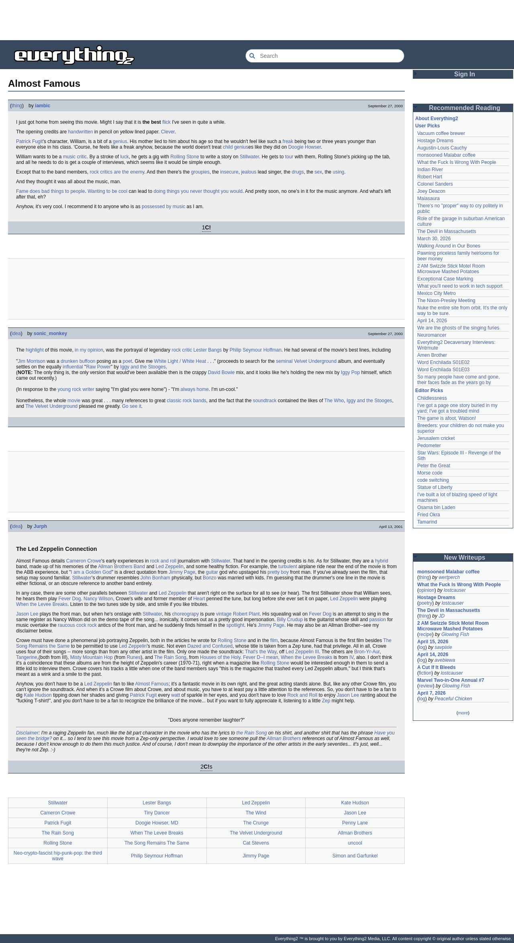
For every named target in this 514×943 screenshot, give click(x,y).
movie (73, 400)
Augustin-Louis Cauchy (442, 148)
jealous (248, 172)
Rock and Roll (302, 695)
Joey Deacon (431, 191)
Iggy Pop (350, 372)
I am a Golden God (91, 572)
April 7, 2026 (431, 693)
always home (195, 389)
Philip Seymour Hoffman (255, 350)
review (426, 686)
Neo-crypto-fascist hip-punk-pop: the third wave (58, 855)
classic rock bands (186, 400)
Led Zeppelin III (302, 652)
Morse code (430, 473)
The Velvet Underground (51, 406)
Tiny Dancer (157, 813)
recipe (425, 634)
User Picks (427, 126)
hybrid (381, 561)
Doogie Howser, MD (156, 823)
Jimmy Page (182, 572)
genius (120, 141)
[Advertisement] (257, 20)
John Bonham (155, 578)
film (274, 640)
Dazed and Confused (210, 646)
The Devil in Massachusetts (446, 231)
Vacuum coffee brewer (441, 133)
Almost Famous (152, 684)
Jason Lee (27, 614)
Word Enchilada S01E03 (443, 369)
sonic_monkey (50, 333)
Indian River (430, 169)
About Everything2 (436, 118)
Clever (168, 132)
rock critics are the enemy (117, 172)
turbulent (287, 566)
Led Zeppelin (170, 566)
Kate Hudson (37, 695)
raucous (66, 625)
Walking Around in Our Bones (448, 246)
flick (166, 122)
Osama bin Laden (436, 507)
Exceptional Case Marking (445, 279)
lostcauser (455, 590)
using (339, 172)
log (422, 647)
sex (318, 172)
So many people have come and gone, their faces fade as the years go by (458, 379)
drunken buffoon (78, 361)
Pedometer (429, 445)
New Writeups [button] (464, 557)
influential (73, 367)
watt (175, 695)
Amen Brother (432, 355)
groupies (200, 172)
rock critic (182, 350)
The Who (334, 400)
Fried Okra (428, 515)
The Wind (256, 813)
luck (124, 157)
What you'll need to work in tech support (459, 286)
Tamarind (427, 522)
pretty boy (278, 572)
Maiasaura (428, 198)
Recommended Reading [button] (464, 107)
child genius (235, 147)
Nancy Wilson (98, 598)
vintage (224, 614)
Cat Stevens (256, 843)
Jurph (40, 526)
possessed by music (163, 206)
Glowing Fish (455, 634)
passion (377, 619)
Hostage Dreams (435, 140)
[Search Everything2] (324, 56)
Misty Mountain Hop (91, 657)
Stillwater (249, 157)
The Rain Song (170, 657)
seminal (284, 361)
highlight (35, 350)
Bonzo (209, 578)
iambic (42, 105)
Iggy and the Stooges (142, 367)
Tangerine (26, 657)
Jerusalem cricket (436, 438)
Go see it (131, 406)
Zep (326, 701)
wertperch (449, 577)
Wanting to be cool (107, 191)
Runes (133, 657)
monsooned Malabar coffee (446, 155)
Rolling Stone (184, 157)
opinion (426, 590)
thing (17, 105)
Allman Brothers (284, 738)
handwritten (80, 132)
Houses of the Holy (220, 657)
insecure (229, 172)
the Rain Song (252, 733)
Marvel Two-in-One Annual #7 (450, 680)
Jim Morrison (31, 361)
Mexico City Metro (436, 293)
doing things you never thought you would (198, 191)
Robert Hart (429, 177)
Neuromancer (432, 335)
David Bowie (221, 372)
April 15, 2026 (432, 641)
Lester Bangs (208, 350)
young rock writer (75, 389)
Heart (199, 598)
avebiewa (444, 660)
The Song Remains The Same (156, 843)
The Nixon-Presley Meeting (446, 300)
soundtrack (265, 400)
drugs (298, 172)
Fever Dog (69, 598)
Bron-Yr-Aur (366, 652)
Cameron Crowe (83, 561)
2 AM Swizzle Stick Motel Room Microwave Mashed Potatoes (451, 268)
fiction (425, 673)
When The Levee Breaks (157, 833)
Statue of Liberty (434, 487)
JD (442, 616)
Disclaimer (27, 733)
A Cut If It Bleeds (436, 667)
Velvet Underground (315, 361)
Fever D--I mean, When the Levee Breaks (287, 657)
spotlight (235, 625)
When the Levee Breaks (41, 604)
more (463, 712)
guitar (212, 572)
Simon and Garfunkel (355, 856)
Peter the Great (433, 465)
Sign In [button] (464, 74)
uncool (355, 843)
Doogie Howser (304, 147)
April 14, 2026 (432, 320)
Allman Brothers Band (121, 566)
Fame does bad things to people (50, 191)
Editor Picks (429, 390)
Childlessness (432, 398)
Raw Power (98, 367)
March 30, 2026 (434, 238)
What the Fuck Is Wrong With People (456, 162)
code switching (433, 480)
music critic (75, 157)
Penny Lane (355, 823)
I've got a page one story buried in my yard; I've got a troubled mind (457, 408)
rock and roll (163, 561)
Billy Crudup (290, 619)
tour (289, 157)
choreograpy (185, 614)
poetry (425, 603)
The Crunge (256, 823)
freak (288, 141)
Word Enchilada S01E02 (443, 362)
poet (127, 361)
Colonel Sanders (435, 184)
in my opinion (89, 350)
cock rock (86, 625)
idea (16, 333)
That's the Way (260, 652)
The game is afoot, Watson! (446, 418)
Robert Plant (246, 614)
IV (351, 657)
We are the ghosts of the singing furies (458, 328)
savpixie (443, 647)
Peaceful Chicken (453, 699)
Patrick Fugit (29, 141)
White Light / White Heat (180, 361)
